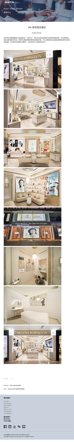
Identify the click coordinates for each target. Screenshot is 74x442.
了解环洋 (68, 2)
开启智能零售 (8, 413)
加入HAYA (7, 419)
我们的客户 (7, 417)
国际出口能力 (8, 409)
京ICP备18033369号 (24, 435)
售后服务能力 (8, 411)
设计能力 (6, 401)
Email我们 (7, 421)
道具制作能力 (8, 403)
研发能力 (6, 407)
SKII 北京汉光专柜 (15, 385)
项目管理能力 (8, 405)
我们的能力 (7, 398)
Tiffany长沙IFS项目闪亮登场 (16, 389)
